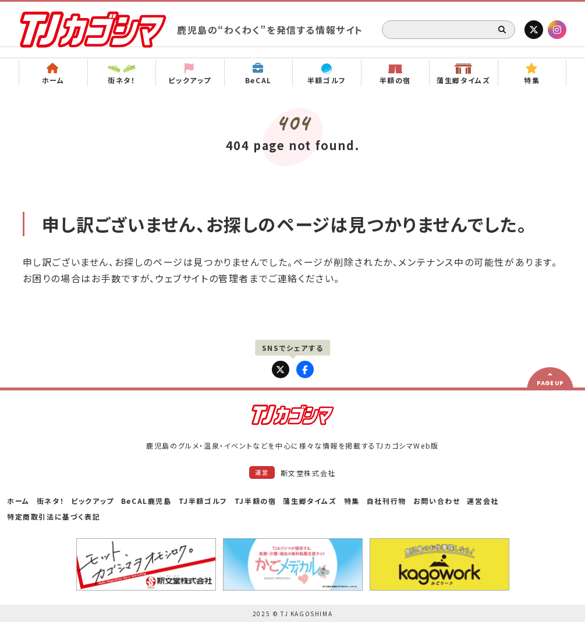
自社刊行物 (386, 501)
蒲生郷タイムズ (309, 501)
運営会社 (482, 501)
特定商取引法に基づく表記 (53, 516)
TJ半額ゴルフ (203, 501)
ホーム (18, 501)
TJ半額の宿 (255, 501)
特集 (352, 501)
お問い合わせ (436, 501)
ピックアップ (92, 501)
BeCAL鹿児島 (146, 501)
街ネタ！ (50, 501)
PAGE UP (550, 383)
